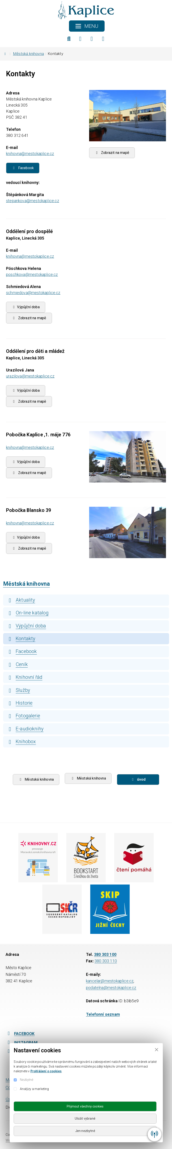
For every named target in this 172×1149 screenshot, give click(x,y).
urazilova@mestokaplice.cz (30, 376)
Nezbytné (26, 1079)
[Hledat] (69, 39)
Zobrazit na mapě (112, 153)
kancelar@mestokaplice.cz (109, 981)
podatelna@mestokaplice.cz (111, 987)
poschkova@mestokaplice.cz (32, 274)
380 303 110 (106, 961)
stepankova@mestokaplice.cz (32, 200)
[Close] (156, 1049)
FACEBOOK (20, 1033)
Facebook (23, 168)
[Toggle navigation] (87, 26)
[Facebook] (80, 39)
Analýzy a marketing (34, 1089)
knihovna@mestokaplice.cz (30, 153)
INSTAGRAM (22, 1042)
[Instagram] (92, 39)
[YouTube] (103, 39)
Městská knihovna (28, 53)
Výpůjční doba (26, 390)
